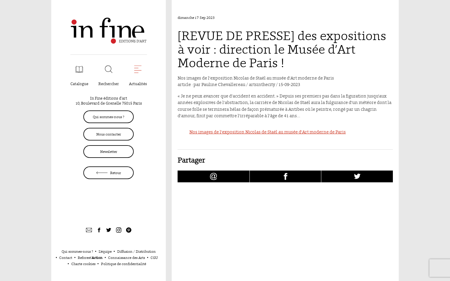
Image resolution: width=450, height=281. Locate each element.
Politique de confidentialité (123, 264)
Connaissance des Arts (126, 257)
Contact (65, 257)
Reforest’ (90, 257)
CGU (154, 257)
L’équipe (105, 251)
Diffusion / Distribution (136, 251)
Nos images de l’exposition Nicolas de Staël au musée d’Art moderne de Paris (267, 132)
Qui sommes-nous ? (108, 117)
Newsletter (108, 151)
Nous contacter (108, 134)
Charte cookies (83, 264)
